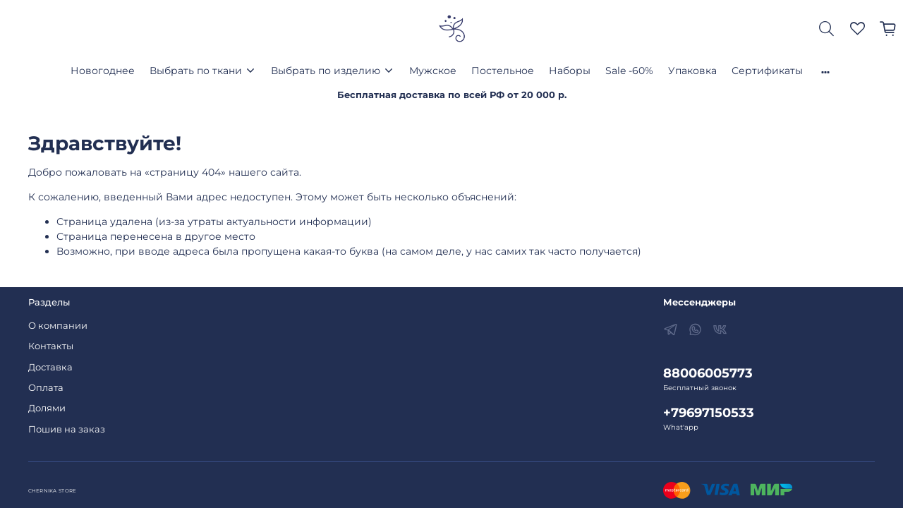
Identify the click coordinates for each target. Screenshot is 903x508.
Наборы (569, 70)
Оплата (45, 387)
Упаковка (692, 70)
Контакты (50, 346)
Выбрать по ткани (196, 70)
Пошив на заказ (66, 429)
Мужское (432, 70)
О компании (57, 325)
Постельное (502, 70)
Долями (47, 408)
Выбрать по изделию (325, 70)
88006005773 (708, 373)
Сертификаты (767, 70)
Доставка (50, 367)
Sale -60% (629, 70)
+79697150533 (708, 412)
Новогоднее (103, 70)
